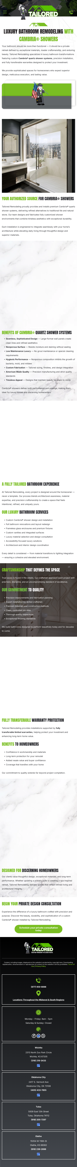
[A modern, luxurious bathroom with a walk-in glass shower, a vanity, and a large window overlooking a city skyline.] (38, 156)
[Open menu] (5, 12)
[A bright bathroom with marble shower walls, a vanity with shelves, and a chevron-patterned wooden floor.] (38, 441)
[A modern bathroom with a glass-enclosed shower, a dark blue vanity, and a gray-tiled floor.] (38, 677)
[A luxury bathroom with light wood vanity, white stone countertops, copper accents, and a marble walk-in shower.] (38, 286)
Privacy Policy (40, 966)
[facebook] (34, 1036)
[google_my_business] (38, 1036)
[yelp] (43, 1036)
